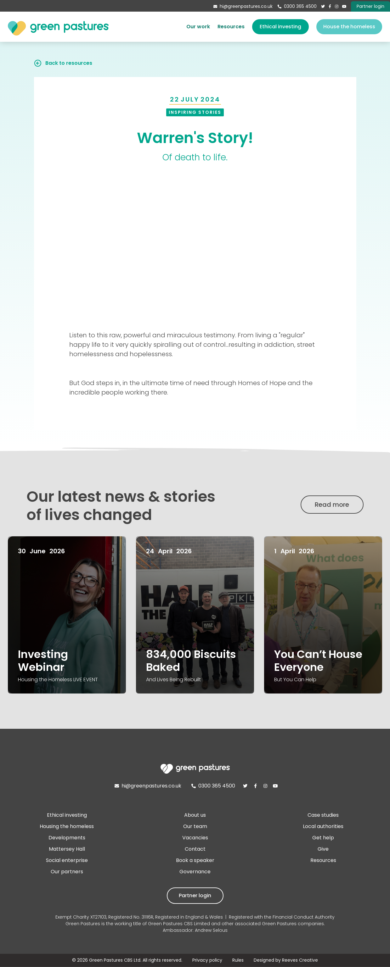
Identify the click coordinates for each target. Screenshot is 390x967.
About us (195, 815)
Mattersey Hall (67, 849)
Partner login (195, 895)
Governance (195, 871)
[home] (58, 27)
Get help (323, 837)
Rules (238, 960)
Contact (195, 849)
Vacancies (195, 837)
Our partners (67, 871)
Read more (332, 504)
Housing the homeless (67, 826)
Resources (231, 26)
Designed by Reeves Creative (286, 960)
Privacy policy (207, 960)
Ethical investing (280, 26)
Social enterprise (67, 860)
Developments (66, 837)
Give (323, 849)
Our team (195, 826)
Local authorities (323, 826)
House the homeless (349, 26)
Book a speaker (195, 860)
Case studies (323, 815)
